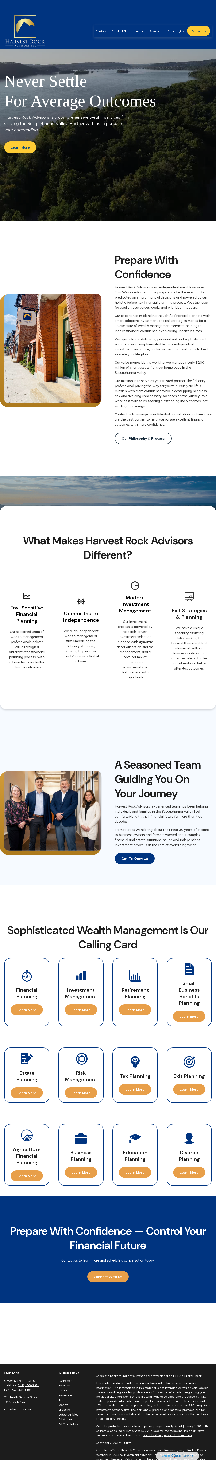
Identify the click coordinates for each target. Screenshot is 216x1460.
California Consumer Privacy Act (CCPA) (123, 1431)
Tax (61, 1400)
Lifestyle (64, 1410)
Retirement (66, 1380)
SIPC (119, 1455)
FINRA (111, 1455)
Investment (66, 1385)
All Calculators (68, 1424)
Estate (63, 1390)
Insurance (65, 1395)
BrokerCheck (193, 1376)
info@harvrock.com (17, 1409)
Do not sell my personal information (167, 1435)
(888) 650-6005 (28, 1385)
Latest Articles (68, 1414)
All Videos (66, 1419)
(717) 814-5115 (24, 1381)
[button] (101, 18)
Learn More (20, 147)
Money (63, 1405)
